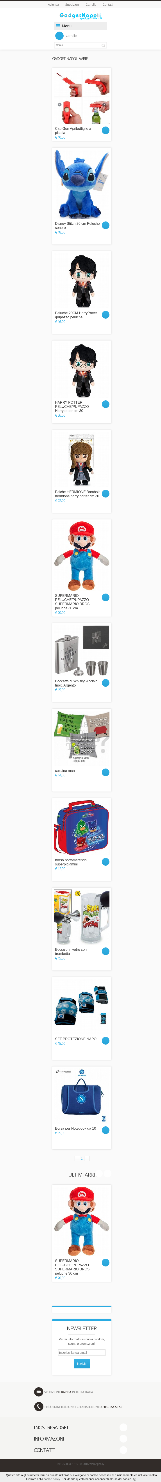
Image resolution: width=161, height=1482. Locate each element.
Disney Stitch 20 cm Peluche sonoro (77, 226)
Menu (67, 25)
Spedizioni (72, 4)
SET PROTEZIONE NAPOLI (77, 1039)
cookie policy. (52, 1479)
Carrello (91, 4)
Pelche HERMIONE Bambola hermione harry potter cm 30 (77, 494)
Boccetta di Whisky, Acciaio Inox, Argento (76, 683)
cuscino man (65, 770)
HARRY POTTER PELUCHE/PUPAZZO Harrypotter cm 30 (72, 407)
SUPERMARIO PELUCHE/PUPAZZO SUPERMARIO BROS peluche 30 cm (72, 602)
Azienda (53, 4)
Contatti (108, 4)
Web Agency (96, 1464)
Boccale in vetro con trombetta (71, 952)
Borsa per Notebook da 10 (75, 1128)
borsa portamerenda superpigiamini (71, 862)
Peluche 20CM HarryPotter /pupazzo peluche (76, 315)
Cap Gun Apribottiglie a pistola (73, 131)
